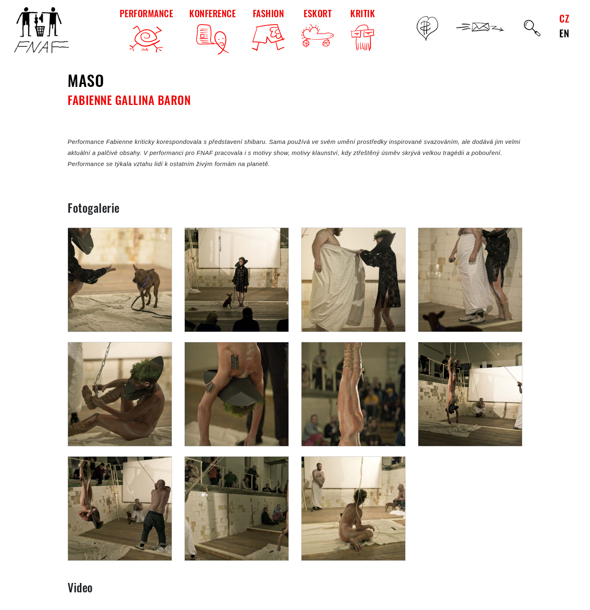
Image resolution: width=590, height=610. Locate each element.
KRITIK (362, 31)
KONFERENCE (212, 31)
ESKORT (317, 27)
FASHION (268, 29)
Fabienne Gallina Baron (129, 99)
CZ (564, 18)
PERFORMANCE (146, 31)
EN (564, 32)
